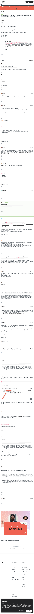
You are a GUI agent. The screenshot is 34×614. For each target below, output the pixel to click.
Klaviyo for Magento (25, 571)
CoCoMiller (3, 498)
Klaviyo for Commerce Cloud (26, 569)
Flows (2, 54)
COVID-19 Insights (24, 579)
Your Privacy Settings (21, 610)
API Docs (23, 584)
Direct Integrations (24, 574)
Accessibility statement (20, 548)
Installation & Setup (5, 335)
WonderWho (4, 126)
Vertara (3, 240)
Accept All (28, 610)
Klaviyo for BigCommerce (25, 567)
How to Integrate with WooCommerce (16, 208)
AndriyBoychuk (4, 163)
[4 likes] (5, 158)
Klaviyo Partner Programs (15, 579)
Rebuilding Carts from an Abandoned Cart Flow (13, 45)
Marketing (2, 11)
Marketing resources (15, 571)
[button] (27, 2)
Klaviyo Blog (13, 567)
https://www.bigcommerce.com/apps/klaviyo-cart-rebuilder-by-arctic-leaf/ (13, 180)
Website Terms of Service (19, 606)
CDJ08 (3, 20)
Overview (4, 334)
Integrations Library (14, 582)
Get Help (23, 586)
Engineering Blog (14, 596)
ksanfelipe (3, 63)
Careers (13, 594)
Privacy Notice (7, 607)
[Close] (32, 599)
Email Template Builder (25, 582)
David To (3, 202)
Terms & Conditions (13, 548)
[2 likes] (4, 74)
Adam (3, 218)
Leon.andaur (4, 190)
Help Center (13, 569)
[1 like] (4, 87)
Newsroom (13, 592)
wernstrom (3, 306)
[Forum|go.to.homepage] (4, 2)
